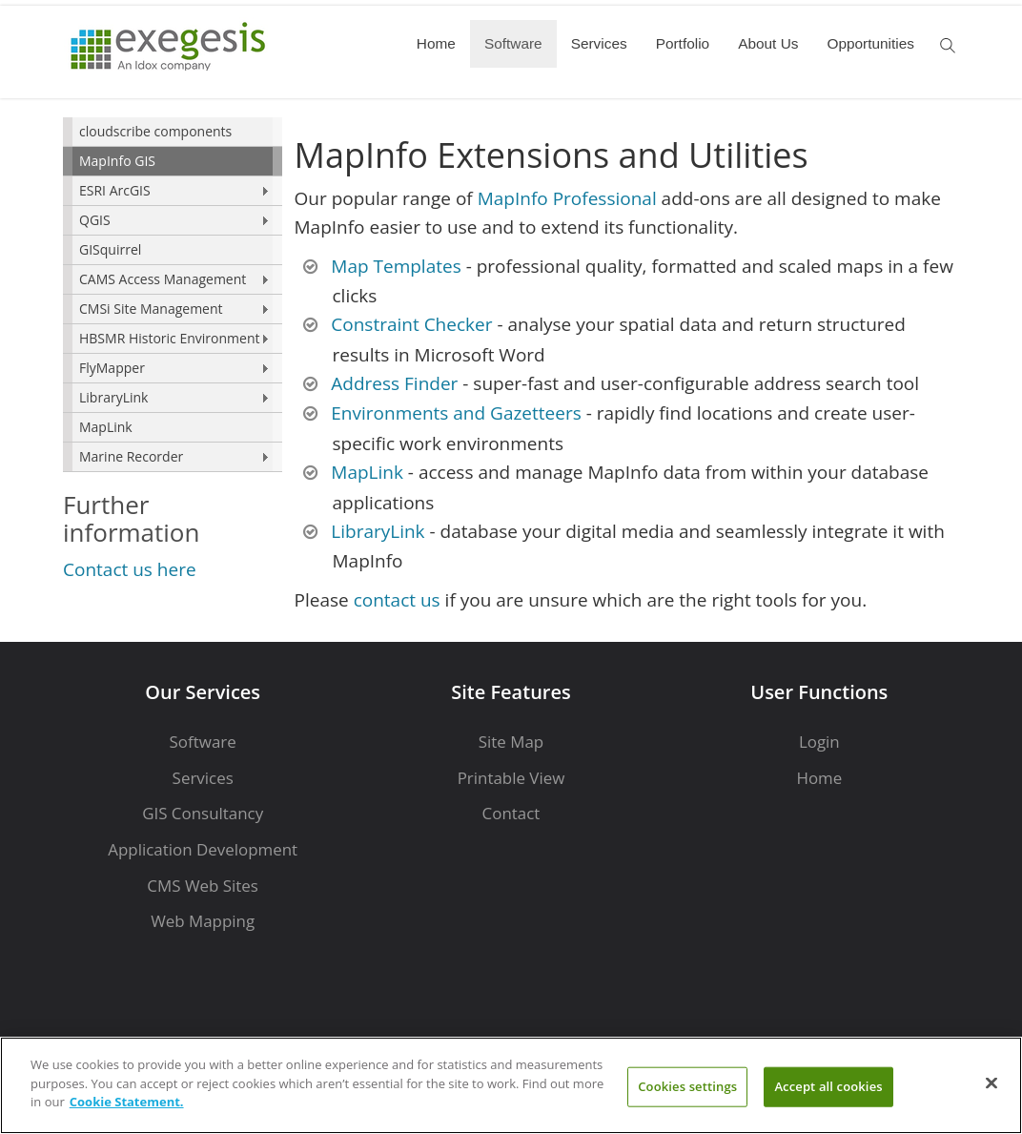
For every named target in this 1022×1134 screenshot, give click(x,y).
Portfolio (682, 43)
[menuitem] (172, 132)
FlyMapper (112, 368)
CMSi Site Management (151, 308)
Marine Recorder (131, 456)
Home (436, 43)
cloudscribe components (155, 131)
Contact (511, 813)
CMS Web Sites (202, 886)
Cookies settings (687, 1086)
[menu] (172, 294)
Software (513, 43)
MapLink (106, 427)
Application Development (202, 849)
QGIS (95, 220)
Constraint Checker (411, 324)
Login (819, 742)
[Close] (991, 1083)
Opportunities (870, 43)
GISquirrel (110, 249)
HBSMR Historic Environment (169, 338)
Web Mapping (203, 921)
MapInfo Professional (567, 198)
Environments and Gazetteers (456, 413)
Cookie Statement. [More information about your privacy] (127, 1101)
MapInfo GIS (117, 161)
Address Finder (394, 383)
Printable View (511, 778)
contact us (397, 600)
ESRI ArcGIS (115, 190)
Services (599, 43)
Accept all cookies (828, 1086)
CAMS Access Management (162, 279)
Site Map (511, 742)
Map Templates (395, 266)
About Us (768, 43)
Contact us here (129, 569)
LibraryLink (113, 397)
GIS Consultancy (202, 813)
